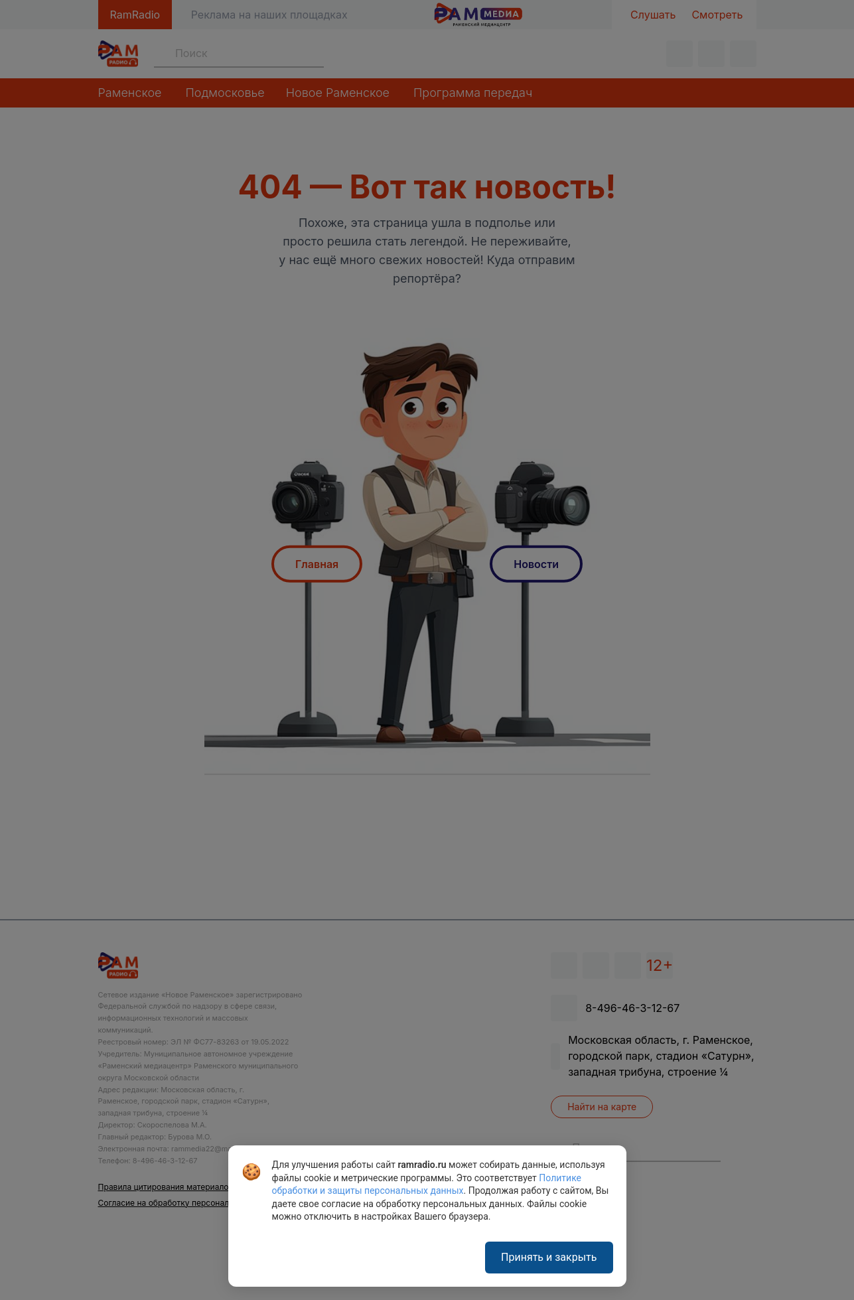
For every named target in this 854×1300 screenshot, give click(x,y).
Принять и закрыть (549, 1257)
